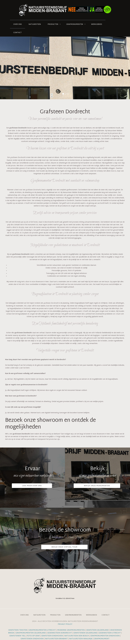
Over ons (17, 24)
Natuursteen (35, 24)
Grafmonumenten (74, 24)
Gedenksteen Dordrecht (59, 633)
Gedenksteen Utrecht (110, 633)
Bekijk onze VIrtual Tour (64, 547)
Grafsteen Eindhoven (52, 635)
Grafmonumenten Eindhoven (105, 635)
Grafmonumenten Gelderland (31, 633)
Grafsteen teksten (17, 630)
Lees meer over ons (32, 485)
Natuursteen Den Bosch (76, 635)
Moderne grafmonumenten (71, 630)
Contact (17, 32)
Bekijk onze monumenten (97, 485)
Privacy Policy (65, 624)
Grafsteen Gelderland (97, 630)
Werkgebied (96, 24)
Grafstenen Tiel (17, 635)
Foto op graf (33, 635)
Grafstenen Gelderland (85, 633)
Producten (53, 24)
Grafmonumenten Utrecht (42, 630)
